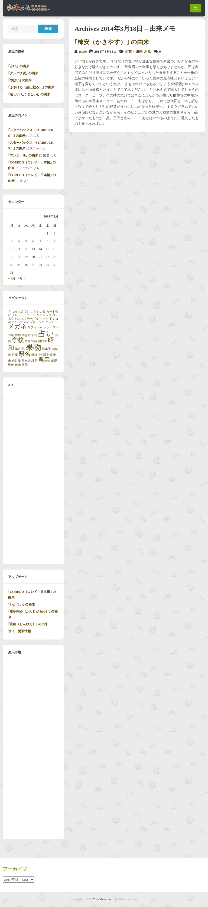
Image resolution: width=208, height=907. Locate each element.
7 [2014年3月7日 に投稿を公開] (40, 241)
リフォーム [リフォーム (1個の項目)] (35, 327)
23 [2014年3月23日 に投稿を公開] (54, 257)
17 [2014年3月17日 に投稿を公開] (11, 257)
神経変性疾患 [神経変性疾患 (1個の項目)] (47, 354)
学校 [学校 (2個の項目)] (18, 340)
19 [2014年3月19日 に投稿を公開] (26, 257)
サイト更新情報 (19, 631)
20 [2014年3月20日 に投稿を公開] (33, 257)
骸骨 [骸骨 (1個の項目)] (25, 364)
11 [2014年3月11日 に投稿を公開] (19, 249)
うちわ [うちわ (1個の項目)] (12, 311)
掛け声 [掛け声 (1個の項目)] (42, 341)
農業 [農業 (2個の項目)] (44, 360)
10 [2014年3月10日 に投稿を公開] (11, 249)
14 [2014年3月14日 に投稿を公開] (40, 249)
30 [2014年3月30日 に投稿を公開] (54, 265)
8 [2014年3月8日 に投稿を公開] (47, 241)
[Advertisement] (33, 478)
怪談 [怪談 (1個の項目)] (34, 341)
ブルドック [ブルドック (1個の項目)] (37, 321)
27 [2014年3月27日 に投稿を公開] (33, 265)
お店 (147, 51)
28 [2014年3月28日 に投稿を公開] (40, 265)
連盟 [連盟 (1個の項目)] (54, 360)
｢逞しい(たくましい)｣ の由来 (29, 94)
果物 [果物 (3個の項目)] (33, 347)
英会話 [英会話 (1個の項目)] (26, 360)
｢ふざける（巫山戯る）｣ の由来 (31, 87)
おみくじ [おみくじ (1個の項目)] (24, 311)
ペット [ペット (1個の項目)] (50, 321)
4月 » (21, 278)
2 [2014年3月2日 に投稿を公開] (55, 233)
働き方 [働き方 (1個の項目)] (26, 335)
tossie (83, 51)
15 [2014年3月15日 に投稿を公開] (47, 249)
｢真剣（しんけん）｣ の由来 (28, 624)
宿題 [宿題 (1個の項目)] (28, 341)
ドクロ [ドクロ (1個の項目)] (53, 318)
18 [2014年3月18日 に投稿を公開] (19, 257)
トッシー (26, 168)
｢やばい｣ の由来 (20, 80)
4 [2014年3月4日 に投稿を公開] (19, 241)
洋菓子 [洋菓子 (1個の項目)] (46, 348)
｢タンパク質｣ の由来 (23, 73)
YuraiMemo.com (103, 899)
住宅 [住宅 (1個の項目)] (11, 335)
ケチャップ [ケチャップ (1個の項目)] (44, 315)
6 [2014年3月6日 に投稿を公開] (33, 241)
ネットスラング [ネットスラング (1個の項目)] (18, 321)
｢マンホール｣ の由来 (23, 155)
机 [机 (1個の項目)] (23, 348)
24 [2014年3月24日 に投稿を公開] (11, 265)
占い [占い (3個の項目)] (46, 333)
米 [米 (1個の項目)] (9, 360)
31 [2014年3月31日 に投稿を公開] (11, 273)
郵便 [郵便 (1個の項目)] (11, 364)
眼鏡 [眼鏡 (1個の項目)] (34, 354)
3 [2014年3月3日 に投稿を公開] (11, 241)
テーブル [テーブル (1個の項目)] (33, 318)
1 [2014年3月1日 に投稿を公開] (47, 233)
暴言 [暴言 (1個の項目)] (18, 348)
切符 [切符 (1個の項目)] (34, 335)
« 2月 (11, 278)
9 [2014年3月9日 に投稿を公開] (55, 241)
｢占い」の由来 (18, 66)
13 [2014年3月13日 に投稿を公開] (33, 249)
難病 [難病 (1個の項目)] (18, 364)
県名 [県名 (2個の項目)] (25, 354)
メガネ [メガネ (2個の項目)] (17, 326)
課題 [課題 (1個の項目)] (34, 360)
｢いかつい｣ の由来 (21, 604)
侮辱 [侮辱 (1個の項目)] (18, 335)
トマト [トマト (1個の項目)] (44, 318)
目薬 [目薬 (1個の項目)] (15, 354)
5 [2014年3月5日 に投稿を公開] (26, 241)
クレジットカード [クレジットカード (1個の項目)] (24, 315)
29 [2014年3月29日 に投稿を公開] (47, 265)
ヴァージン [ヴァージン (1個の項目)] (50, 327)
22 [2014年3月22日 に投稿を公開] (47, 257)
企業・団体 (133, 51)
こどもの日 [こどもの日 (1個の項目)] (38, 311)
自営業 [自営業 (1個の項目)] (16, 360)
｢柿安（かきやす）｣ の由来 (111, 42)
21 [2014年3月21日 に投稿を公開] (40, 257)
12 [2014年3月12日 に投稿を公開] (26, 249)
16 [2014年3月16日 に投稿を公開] (54, 249)
